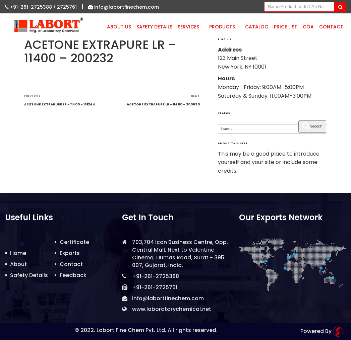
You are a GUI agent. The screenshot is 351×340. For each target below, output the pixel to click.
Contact (331, 26)
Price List (285, 26)
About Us (119, 26)
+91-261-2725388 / (31, 7)
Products (224, 26)
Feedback (73, 275)
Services (191, 26)
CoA (308, 26)
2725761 (67, 7)
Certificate (74, 242)
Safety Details (154, 26)
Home (18, 253)
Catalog (257, 26)
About (18, 264)
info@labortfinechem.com (123, 7)
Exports (70, 253)
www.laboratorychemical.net (171, 309)
